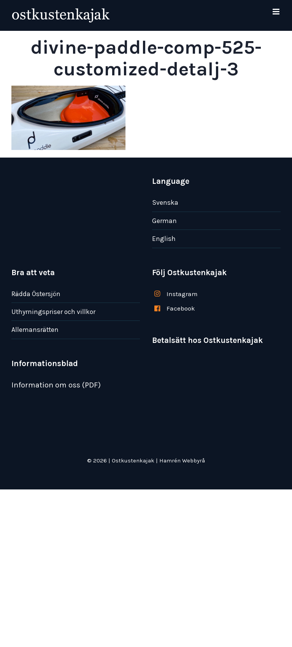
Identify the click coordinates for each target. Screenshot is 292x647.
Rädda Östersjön (35, 294)
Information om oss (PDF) (56, 385)
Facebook (181, 308)
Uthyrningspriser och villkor (53, 312)
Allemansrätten (35, 329)
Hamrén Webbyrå (182, 460)
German (164, 221)
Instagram (182, 294)
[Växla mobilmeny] (277, 12)
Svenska (165, 202)
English (164, 238)
